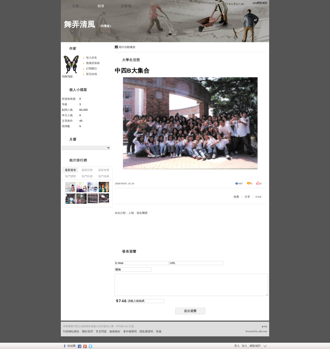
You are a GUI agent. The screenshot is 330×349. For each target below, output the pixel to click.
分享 (247, 196)
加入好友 (91, 57)
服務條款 (114, 331)
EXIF (258, 196)
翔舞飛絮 (67, 76)
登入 (237, 345)
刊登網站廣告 (71, 331)
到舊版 (105, 26)
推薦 (236, 196)
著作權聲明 (130, 331)
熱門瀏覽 (70, 176)
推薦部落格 (93, 63)
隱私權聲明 (146, 331)
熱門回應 (87, 176)
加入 (244, 345)
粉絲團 (71, 345)
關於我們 (87, 331)
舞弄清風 (79, 24)
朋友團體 (142, 212)
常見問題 (101, 331)
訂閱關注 (91, 68)
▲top (264, 326)
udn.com (262, 331)
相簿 (100, 6)
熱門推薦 (103, 176)
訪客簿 (126, 6)
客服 (158, 331)
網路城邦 (255, 345)
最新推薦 (103, 170)
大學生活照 (131, 60)
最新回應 (87, 170)
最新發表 (70, 170)
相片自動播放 (127, 47)
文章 (75, 6)
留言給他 (91, 74)
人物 (131, 212)
